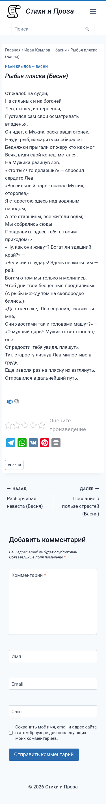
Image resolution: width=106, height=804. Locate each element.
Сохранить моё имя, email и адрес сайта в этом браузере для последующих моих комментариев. (56, 733)
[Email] (53, 684)
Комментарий (29, 575)
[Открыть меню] (93, 11)
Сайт (17, 711)
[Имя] (53, 656)
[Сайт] (53, 711)
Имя (16, 656)
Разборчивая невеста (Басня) (27, 497)
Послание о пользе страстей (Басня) (78, 501)
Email (17, 684)
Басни (14, 465)
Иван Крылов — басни (26, 67)
